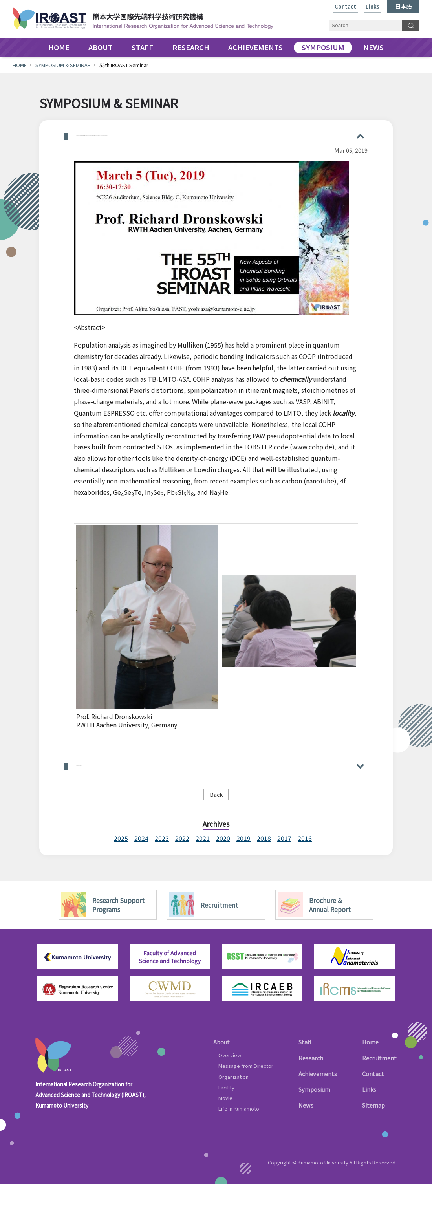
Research (310, 1085)
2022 (182, 866)
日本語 (403, 6)
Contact (345, 7)
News (305, 1133)
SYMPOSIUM (323, 47)
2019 (243, 866)
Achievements (317, 1101)
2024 (141, 866)
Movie (225, 1126)
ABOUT (100, 47)
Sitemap (373, 1133)
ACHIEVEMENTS (255, 47)
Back (216, 822)
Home (370, 1070)
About (221, 1070)
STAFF (142, 47)
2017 (284, 866)
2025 (121, 866)
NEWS (373, 47)
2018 (264, 866)
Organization (233, 1104)
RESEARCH (190, 47)
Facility (226, 1115)
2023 (162, 866)
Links (372, 7)
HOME (59, 47)
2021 (203, 866)
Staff (304, 1070)
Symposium (314, 1117)
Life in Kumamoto (238, 1136)
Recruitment (379, 1085)
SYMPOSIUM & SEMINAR (63, 65)
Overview (229, 1083)
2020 (223, 866)
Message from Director (245, 1093)
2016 (305, 866)
